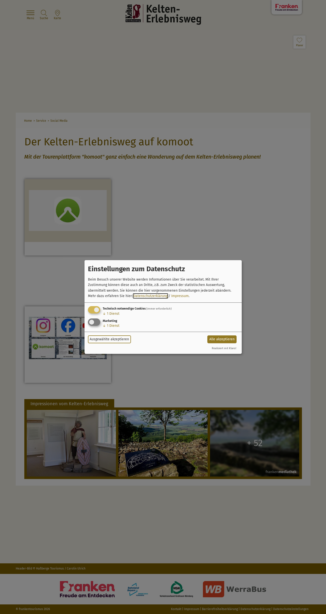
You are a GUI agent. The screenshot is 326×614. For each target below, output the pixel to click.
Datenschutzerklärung (150, 296)
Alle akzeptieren (222, 339)
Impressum (180, 296)
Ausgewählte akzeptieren (109, 339)
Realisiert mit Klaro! (224, 348)
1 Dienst (111, 314)
